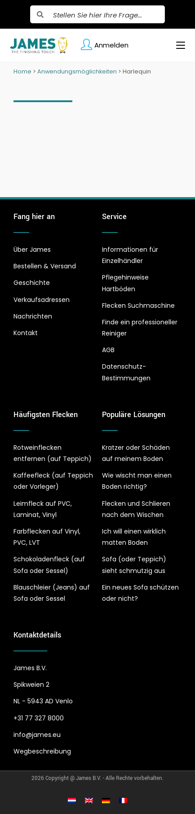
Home (22, 71)
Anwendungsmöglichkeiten (77, 71)
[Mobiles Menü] (177, 45)
